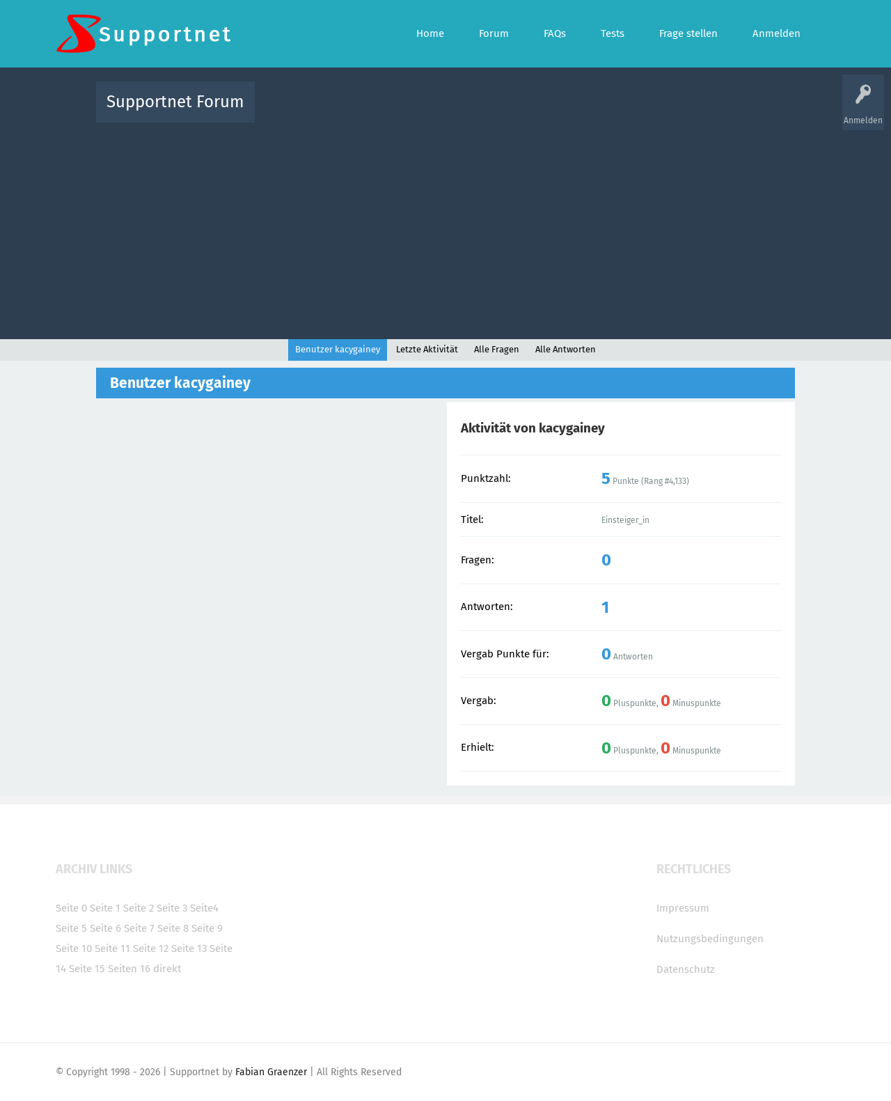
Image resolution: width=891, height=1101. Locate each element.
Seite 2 (138, 908)
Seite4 (204, 908)
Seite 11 (112, 948)
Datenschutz (685, 969)
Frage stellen (673, 112)
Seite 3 (172, 908)
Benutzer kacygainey (337, 349)
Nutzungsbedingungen (710, 938)
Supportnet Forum (175, 101)
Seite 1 (105, 908)
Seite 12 (150, 948)
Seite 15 (87, 968)
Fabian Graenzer (271, 1072)
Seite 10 (74, 948)
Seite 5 (71, 928)
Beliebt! (406, 112)
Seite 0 (71, 908)
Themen (520, 112)
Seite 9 (207, 928)
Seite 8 (173, 928)
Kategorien (569, 112)
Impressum (682, 908)
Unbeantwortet (463, 112)
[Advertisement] (445, 227)
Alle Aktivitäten (294, 112)
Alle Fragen (357, 112)
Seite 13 (189, 948)
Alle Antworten (565, 349)
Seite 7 (139, 928)
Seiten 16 (129, 968)
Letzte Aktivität (427, 349)
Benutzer (619, 112)
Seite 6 (105, 928)
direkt (167, 968)
